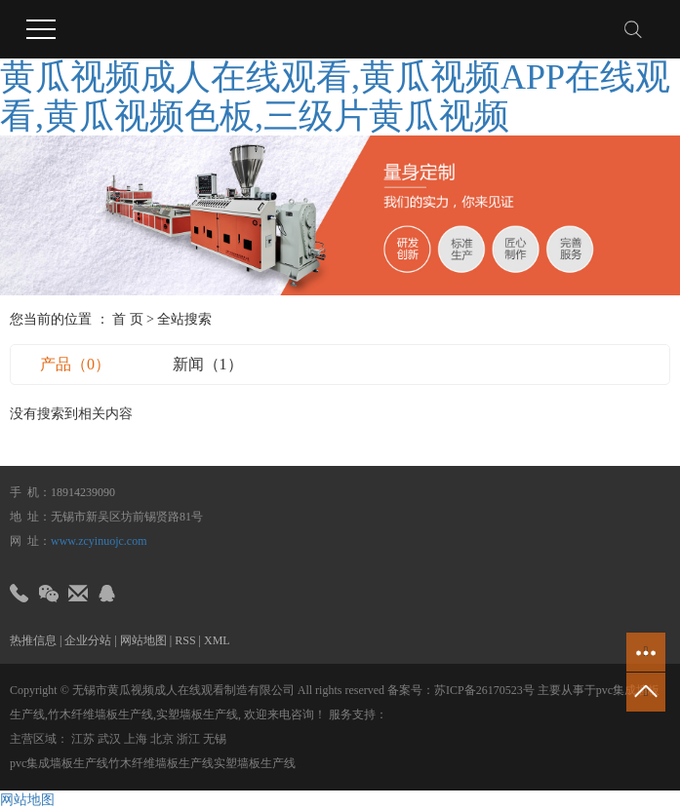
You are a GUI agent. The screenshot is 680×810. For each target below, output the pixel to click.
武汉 (109, 739)
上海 (135, 739)
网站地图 (143, 640)
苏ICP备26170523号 (484, 690)
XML (217, 640)
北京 (162, 739)
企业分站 (87, 640)
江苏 (83, 739)
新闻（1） (208, 364)
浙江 (188, 739)
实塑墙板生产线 (197, 714)
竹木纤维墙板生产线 (100, 714)
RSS (185, 640)
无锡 (214, 739)
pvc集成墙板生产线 (59, 763)
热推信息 (33, 640)
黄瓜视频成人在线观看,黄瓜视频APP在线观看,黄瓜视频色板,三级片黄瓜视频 (335, 96)
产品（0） (75, 364)
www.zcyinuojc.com (99, 541)
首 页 (127, 319)
